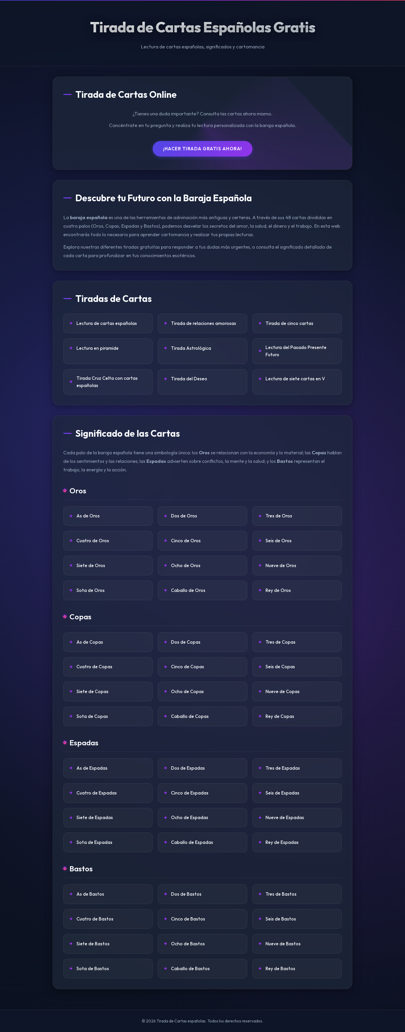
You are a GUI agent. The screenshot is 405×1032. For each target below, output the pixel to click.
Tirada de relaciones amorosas (203, 323)
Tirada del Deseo (189, 379)
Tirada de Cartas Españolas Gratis (202, 27)
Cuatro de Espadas (96, 793)
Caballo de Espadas (192, 842)
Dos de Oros (184, 516)
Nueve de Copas (283, 691)
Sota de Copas (92, 716)
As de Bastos (90, 894)
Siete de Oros (90, 565)
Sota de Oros (90, 590)
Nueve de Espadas (285, 817)
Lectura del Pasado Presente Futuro (296, 351)
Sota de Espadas (94, 842)
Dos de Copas (185, 642)
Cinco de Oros (186, 541)
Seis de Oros (279, 541)
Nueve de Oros (281, 565)
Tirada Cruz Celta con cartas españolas (107, 381)
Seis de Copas (280, 667)
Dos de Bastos (186, 894)
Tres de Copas (280, 642)
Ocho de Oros (185, 565)
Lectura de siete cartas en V (295, 379)
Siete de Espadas (94, 817)
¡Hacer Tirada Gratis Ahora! (202, 149)
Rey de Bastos (280, 968)
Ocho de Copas (187, 691)
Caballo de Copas (190, 716)
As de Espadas (91, 768)
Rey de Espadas (282, 842)
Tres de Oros (279, 516)
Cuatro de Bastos (94, 919)
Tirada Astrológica (191, 348)
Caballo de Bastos (190, 968)
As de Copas (89, 642)
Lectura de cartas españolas (106, 323)
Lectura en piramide (97, 348)
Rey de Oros (278, 590)
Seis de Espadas (282, 793)
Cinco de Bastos (188, 919)
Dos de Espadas (188, 768)
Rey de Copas (280, 716)
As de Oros (88, 516)
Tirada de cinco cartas (289, 323)
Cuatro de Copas (94, 667)
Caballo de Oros (188, 590)
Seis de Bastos (281, 919)
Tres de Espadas (283, 768)
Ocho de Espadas (189, 817)
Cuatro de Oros (92, 541)
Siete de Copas (92, 691)
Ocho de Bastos (188, 944)
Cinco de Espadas (189, 793)
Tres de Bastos (281, 894)
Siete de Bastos (93, 944)
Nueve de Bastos (283, 944)
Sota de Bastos (92, 968)
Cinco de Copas (187, 667)
